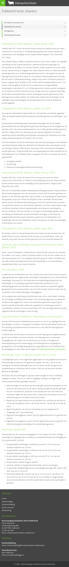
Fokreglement (9, 31)
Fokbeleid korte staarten (12, 27)
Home (4, 498)
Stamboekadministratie (12, 35)
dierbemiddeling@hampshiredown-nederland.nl (26, 545)
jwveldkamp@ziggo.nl (15, 555)
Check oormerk (8, 507)
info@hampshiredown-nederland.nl (21, 533)
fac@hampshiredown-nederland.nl (52, 349)
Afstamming (6, 510)
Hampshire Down (25, 3)
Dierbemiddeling (8, 504)
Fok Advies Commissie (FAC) (14, 23)
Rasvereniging (7, 501)
